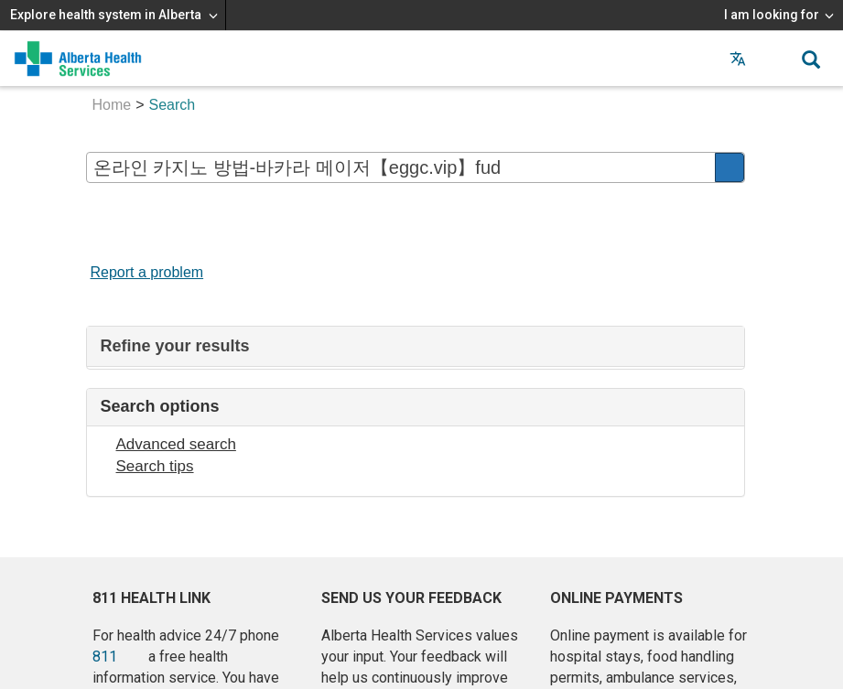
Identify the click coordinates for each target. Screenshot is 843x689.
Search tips (155, 466)
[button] (774, 58)
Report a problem (147, 272)
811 (104, 656)
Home (112, 105)
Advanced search (176, 444)
